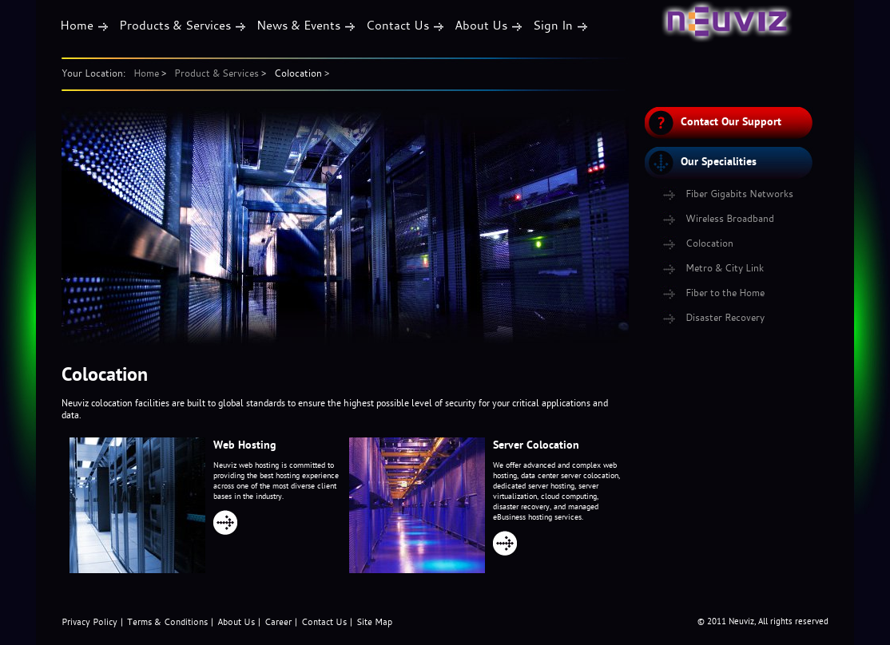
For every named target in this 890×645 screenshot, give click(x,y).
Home (76, 25)
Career (278, 621)
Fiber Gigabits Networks (739, 193)
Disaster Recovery (725, 317)
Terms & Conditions (167, 621)
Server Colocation (536, 445)
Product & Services (216, 72)
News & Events (298, 25)
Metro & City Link (724, 267)
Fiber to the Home (725, 292)
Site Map (374, 621)
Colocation (298, 72)
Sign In (553, 25)
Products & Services (175, 25)
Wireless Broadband (729, 218)
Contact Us (397, 25)
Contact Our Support (731, 122)
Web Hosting (244, 445)
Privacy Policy (89, 621)
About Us (481, 25)
